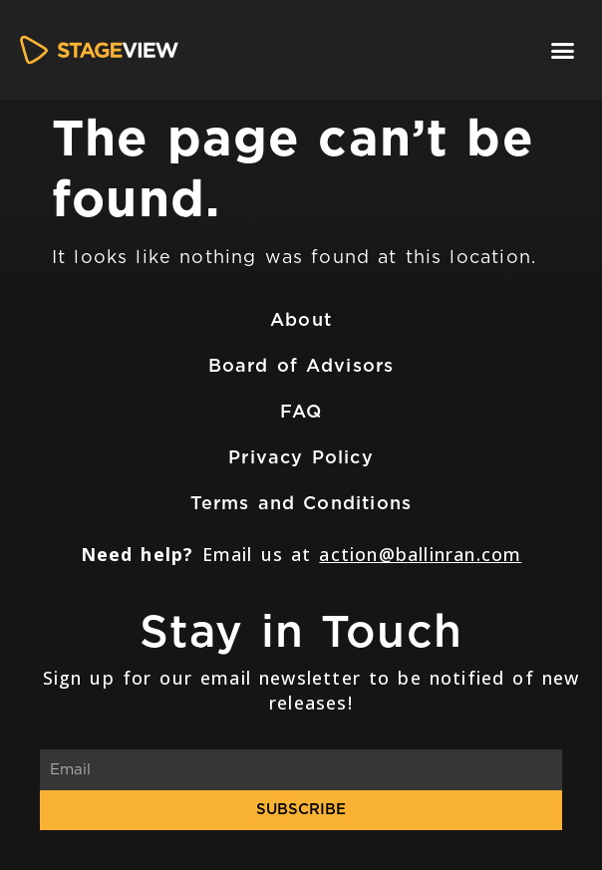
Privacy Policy (301, 456)
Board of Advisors (301, 365)
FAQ (301, 411)
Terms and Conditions (301, 502)
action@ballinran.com (420, 554)
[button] (562, 50)
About (301, 319)
